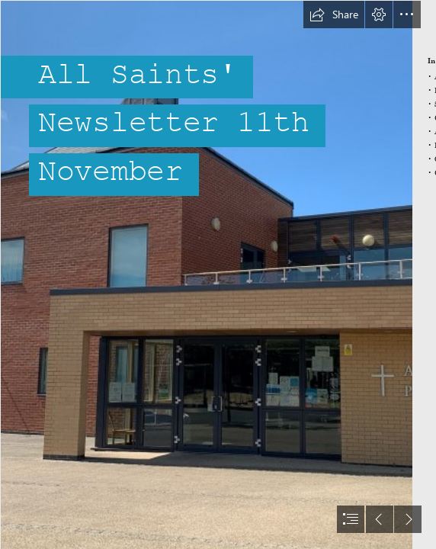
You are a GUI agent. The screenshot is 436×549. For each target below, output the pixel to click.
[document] (218, 274)
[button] (333, 14)
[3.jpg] (206, 274)
